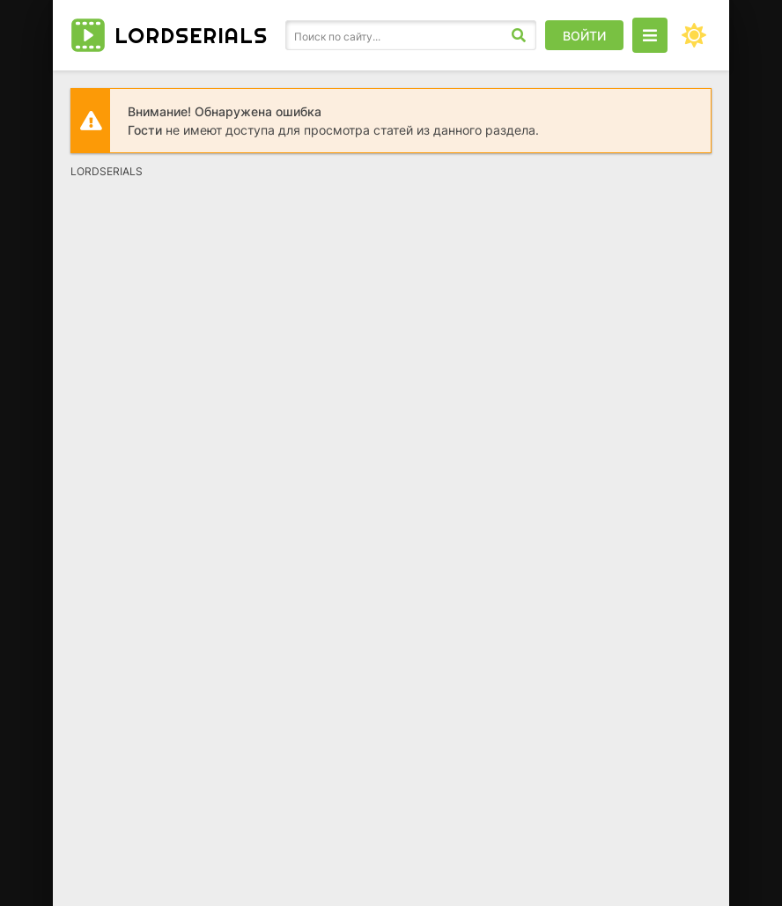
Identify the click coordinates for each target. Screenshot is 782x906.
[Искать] (518, 35)
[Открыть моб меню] (650, 35)
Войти (584, 35)
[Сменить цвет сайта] (694, 35)
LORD (191, 35)
